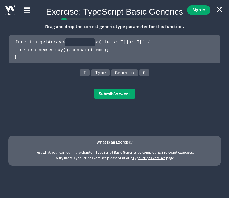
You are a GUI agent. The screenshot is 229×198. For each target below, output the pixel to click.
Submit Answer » (115, 93)
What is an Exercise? (115, 142)
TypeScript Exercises (148, 157)
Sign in (198, 10)
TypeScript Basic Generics (116, 152)
